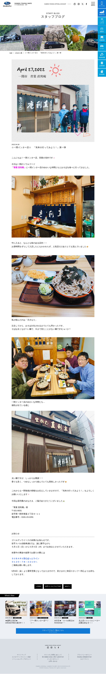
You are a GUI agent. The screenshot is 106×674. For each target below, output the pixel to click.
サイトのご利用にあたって (53, 655)
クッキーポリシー (53, 659)
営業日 (102, 30)
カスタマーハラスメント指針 (21, 657)
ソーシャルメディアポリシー (21, 659)
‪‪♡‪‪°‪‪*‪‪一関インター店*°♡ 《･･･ (39, 622)
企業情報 (102, 64)
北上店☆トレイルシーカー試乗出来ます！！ (89, 622)
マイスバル (102, 4)
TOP (10, 53)
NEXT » (67, 586)
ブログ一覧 (18, 53)
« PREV (38, 586)
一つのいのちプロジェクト (102, 21)
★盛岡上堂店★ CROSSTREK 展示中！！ (15, 622)
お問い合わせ (53, 661)
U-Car (102, 47)
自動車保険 (102, 55)
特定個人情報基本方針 (84, 657)
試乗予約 (102, 13)
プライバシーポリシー (84, 655)
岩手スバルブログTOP (53, 586)
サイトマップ (21, 655)
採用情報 (102, 72)
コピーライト (84, 659)
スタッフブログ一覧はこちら (53, 631)
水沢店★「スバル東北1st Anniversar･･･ (64, 622)
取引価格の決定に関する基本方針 (53, 657)
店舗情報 (102, 38)
